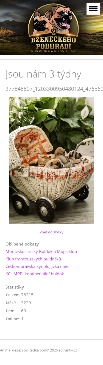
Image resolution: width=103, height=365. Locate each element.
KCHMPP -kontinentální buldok (34, 273)
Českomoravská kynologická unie (36, 266)
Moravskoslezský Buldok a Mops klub (41, 251)
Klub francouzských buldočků (33, 259)
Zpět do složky (51, 232)
